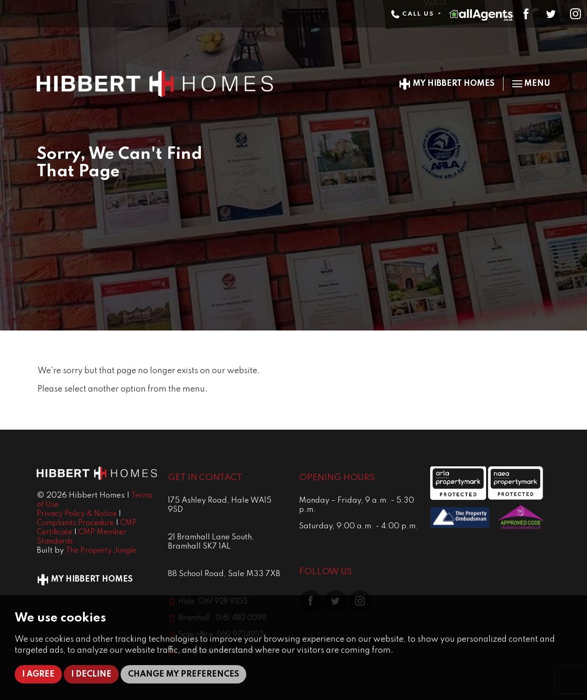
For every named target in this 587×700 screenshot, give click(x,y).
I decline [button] (91, 674)
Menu (531, 83)
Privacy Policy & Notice (76, 514)
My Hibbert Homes (446, 83)
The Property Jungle (101, 550)
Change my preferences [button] (183, 674)
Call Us (414, 14)
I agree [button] (38, 674)
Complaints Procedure (75, 523)
